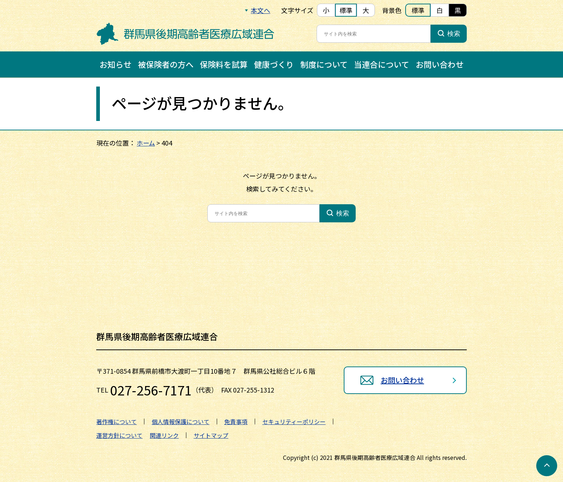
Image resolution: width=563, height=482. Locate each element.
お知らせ (115, 64)
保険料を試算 (223, 64)
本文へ (260, 10)
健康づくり (274, 64)
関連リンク (164, 435)
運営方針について (119, 435)
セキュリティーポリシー (294, 421)
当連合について (381, 64)
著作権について (116, 421)
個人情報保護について (180, 421)
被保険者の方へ (166, 64)
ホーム (146, 142)
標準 (345, 10)
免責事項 (235, 421)
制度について (324, 64)
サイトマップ (211, 435)
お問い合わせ (439, 64)
